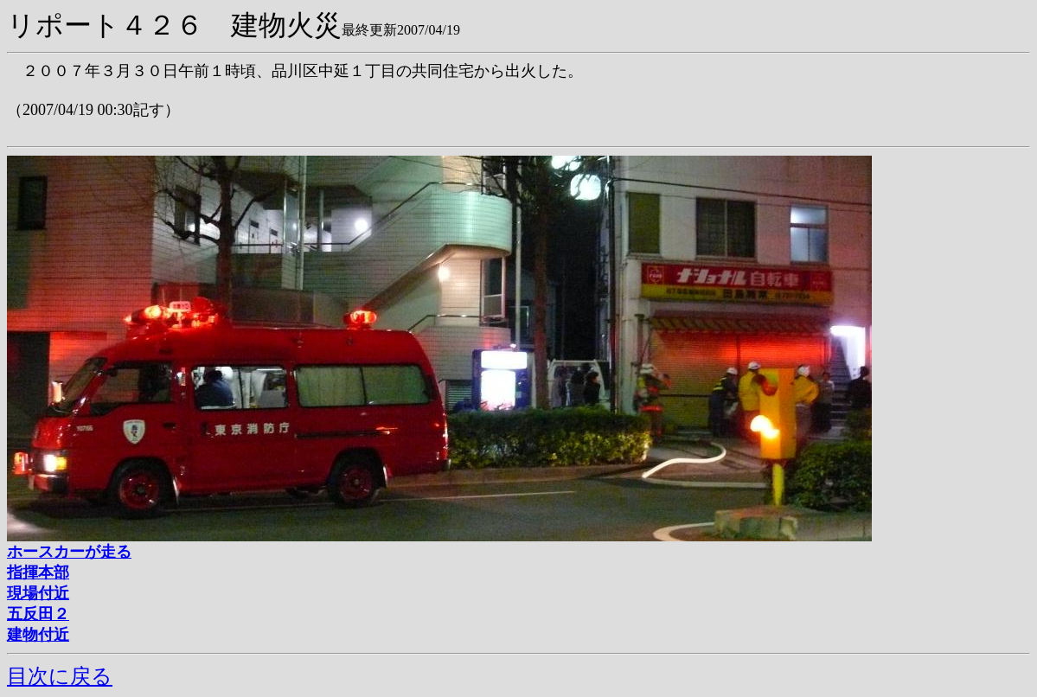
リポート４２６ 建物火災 (174, 25)
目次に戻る (59, 676)
